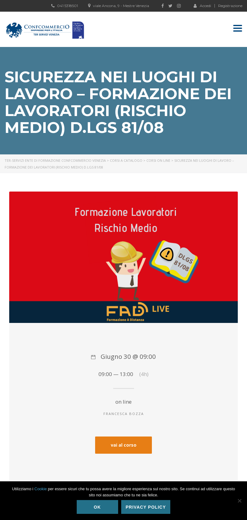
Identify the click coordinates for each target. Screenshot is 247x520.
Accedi (202, 5)
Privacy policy (146, 507)
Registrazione (230, 6)
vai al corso (124, 445)
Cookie (40, 489)
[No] (239, 501)
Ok (97, 507)
